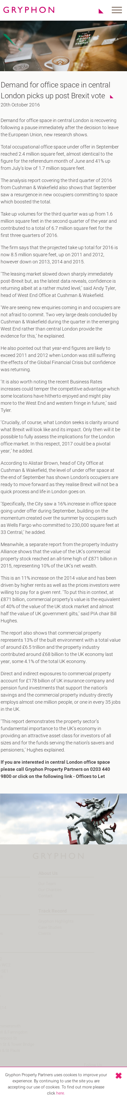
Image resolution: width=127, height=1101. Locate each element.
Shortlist (97, 10)
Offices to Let (87, 776)
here (60, 1093)
